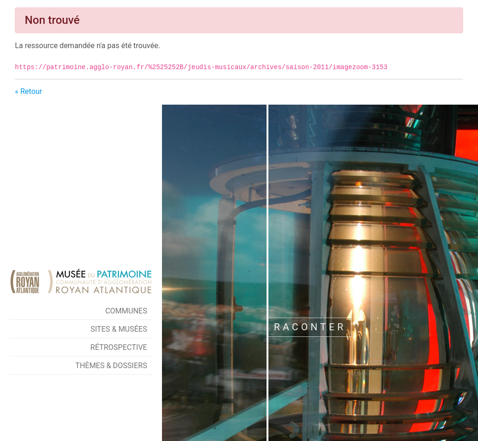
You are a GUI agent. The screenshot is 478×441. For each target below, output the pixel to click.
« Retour (28, 91)
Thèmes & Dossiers (111, 365)
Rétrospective (119, 347)
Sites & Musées (119, 329)
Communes (126, 310)
